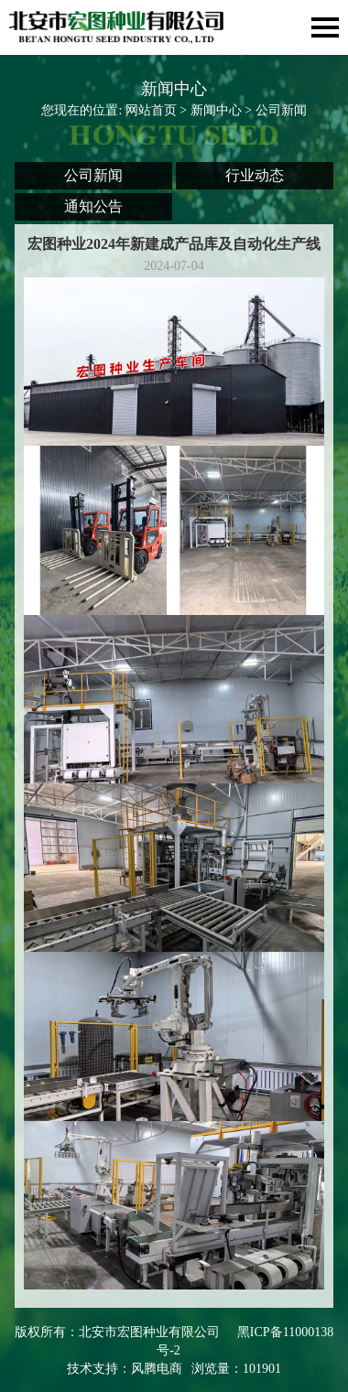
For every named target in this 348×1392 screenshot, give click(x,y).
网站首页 (151, 110)
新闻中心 (216, 110)
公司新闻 (93, 175)
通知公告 (93, 206)
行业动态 (254, 175)
